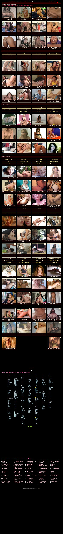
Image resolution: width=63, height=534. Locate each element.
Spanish (43, 437)
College (15, 435)
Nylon (36, 431)
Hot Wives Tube (5, 513)
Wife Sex (16, 524)
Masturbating (30, 448)
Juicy (29, 427)
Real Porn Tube (54, 520)
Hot (21, 466)
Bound (9, 456)
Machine (29, 443)
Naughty (36, 422)
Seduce (43, 424)
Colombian (16, 436)
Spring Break (44, 441)
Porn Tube (41, 519)
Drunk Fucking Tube (31, 505)
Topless (50, 425)
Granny (22, 453)
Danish (15, 453)
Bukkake (9, 462)
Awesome (9, 432)
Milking (29, 454)
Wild (49, 445)
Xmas (50, 450)
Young (50, 452)
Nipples (36, 425)
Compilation (16, 437)
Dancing (15, 452)
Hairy (22, 459)
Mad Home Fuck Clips (55, 519)
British (9, 460)
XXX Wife (41, 523)
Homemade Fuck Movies (44, 505)
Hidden (22, 462)
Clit (15, 431)
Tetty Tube (29, 526)
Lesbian (29, 438)
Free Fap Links (29, 512)
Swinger (43, 453)
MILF (29, 453)
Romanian (37, 467)
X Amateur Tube (42, 506)
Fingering (23, 434)
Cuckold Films (41, 507)
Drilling (15, 460)
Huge (22, 468)
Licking (29, 439)
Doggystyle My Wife (18, 513)
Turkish (50, 428)
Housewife (23, 467)
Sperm (43, 439)
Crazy (15, 441)
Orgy (36, 440)
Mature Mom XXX (30, 514)
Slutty (43, 435)
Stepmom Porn (17, 527)
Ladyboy (29, 434)
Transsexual (51, 427)
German (22, 447)
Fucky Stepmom (30, 517)
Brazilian (9, 458)
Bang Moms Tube (42, 516)
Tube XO (53, 510)
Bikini (8, 447)
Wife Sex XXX (41, 514)
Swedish (43, 451)
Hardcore (23, 461)
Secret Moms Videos (6, 526)
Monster (29, 457)
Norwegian (37, 426)
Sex (42, 426)
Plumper (36, 451)
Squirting (43, 443)
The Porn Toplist (5, 520)
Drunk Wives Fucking (18, 506)
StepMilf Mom (54, 517)
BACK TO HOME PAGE (31, 471)
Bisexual (9, 448)
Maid (29, 444)
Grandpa (22, 452)
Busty (9, 464)
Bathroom (9, 438)
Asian (9, 425)
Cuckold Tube (4, 510)
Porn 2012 (16, 505)
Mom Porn (53, 516)
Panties (36, 443)
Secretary (43, 423)
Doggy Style (16, 458)
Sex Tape (43, 427)
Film (22, 433)
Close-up (16, 432)
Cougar (15, 438)
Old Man (36, 435)
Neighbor (36, 423)
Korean (29, 431)
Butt (8, 465)
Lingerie (29, 440)
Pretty (36, 458)
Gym (22, 456)
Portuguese (37, 455)
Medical (29, 450)
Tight (49, 424)
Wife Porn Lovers (30, 527)
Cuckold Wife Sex (30, 507)
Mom (29, 456)
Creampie (16, 442)
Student (43, 448)
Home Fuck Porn (42, 512)
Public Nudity (37, 459)
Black (8, 450)
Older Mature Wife (54, 512)
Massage (29, 446)
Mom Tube (29, 513)
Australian (9, 431)
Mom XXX (29, 510)
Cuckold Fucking (17, 516)
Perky (36, 448)
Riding (36, 465)
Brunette (9, 461)
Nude (36, 427)
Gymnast (22, 457)
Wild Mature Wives (5, 519)
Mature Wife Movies (6, 512)
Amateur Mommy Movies (31, 506)
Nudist (36, 428)
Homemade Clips (42, 520)
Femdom (22, 430)
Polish (36, 452)
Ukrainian (50, 431)
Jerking (29, 425)
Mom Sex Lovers (5, 527)
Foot (22, 438)
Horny (22, 465)
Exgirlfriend (23, 422)
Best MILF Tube (17, 523)
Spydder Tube (17, 512)
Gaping (22, 446)
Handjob (22, 460)
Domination (16, 459)
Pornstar (36, 454)
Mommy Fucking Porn (55, 505)
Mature (29, 449)
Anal (8, 422)
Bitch (8, 449)
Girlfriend (22, 448)
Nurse (36, 430)
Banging (9, 437)
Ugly (49, 430)
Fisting (22, 436)
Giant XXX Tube (54, 522)
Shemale (43, 431)
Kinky (29, 429)
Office (36, 433)
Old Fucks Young (38, 437)
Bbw (8, 440)
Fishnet (22, 435)
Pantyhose (37, 444)
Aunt (8, 430)
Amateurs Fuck (5, 516)
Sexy (43, 428)
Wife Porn (4, 524)
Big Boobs (9, 444)
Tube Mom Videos (30, 524)
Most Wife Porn (42, 524)
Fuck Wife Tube (5, 507)
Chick (15, 426)
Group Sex (23, 455)
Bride (8, 459)
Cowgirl (15, 440)
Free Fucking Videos (18, 520)
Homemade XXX (42, 527)
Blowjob (9, 452)
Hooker (22, 464)
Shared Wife (44, 429)
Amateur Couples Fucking (32, 520)
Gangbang (23, 445)
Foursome (23, 440)
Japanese (30, 424)
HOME (3, 2)
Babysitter (9, 435)
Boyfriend (9, 457)
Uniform (50, 433)
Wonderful (50, 446)
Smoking (43, 436)
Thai (49, 422)
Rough (36, 468)
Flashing (22, 437)
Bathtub (9, 439)
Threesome (51, 423)
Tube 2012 (41, 509)
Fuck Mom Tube (30, 516)
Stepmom (43, 444)
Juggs (29, 426)
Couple (15, 439)
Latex (29, 435)
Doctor (15, 457)
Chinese (15, 427)
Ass (8, 426)
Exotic (22, 423)
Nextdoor (36, 424)
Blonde (9, 451)
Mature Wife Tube (17, 517)
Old (35, 434)
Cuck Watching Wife (6, 509)
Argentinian (10, 424)
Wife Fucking (53, 507)
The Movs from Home (31, 519)
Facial (22, 427)
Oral (35, 438)
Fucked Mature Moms (18, 509)
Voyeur (50, 438)
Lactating (29, 433)
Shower (43, 432)
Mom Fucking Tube (18, 519)
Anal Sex (4, 506)
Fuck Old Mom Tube (55, 514)
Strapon (43, 446)
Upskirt (50, 434)
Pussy (36, 461)
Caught (15, 422)
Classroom (16, 430)
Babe (8, 434)
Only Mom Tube (30, 523)
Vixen (50, 437)
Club (15, 433)
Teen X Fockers (54, 526)
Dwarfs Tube (29, 522)
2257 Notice (38, 533)
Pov (35, 456)
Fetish (22, 431)
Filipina (22, 432)
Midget (29, 452)
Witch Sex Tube (5, 523)
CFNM (15, 423)
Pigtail (36, 450)
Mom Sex (53, 509)
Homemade (23, 463)
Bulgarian (9, 463)
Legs (29, 437)
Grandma (23, 451)
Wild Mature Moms (5, 522)
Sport (43, 440)
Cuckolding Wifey (17, 510)
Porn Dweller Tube (42, 526)
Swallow (43, 450)
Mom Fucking (17, 514)
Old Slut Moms (54, 524)
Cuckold (15, 444)
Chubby (15, 428)
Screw (43, 422)
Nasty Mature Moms (43, 513)
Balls (8, 436)
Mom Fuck (4, 505)
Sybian (43, 454)
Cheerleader (16, 425)
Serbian (43, 425)
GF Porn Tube (41, 522)
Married (29, 445)
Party (36, 445)
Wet (49, 442)
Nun (35, 429)
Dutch (15, 461)
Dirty (15, 456)
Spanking (43, 438)
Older (36, 436)
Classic (15, 429)
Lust (29, 441)
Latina (29, 436)
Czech (15, 449)
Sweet (43, 452)
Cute (15, 448)
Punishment (37, 460)
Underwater (51, 432)
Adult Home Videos (55, 513)
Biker (8, 446)
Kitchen (29, 430)
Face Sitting (23, 426)
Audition (9, 429)
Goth (22, 450)
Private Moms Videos (18, 526)
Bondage (9, 453)
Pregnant (36, 457)
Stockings (43, 445)
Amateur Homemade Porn (56, 506)
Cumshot (16, 446)
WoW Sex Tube (17, 522)
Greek (22, 454)
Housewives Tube (54, 523)
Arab (8, 423)
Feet (22, 429)
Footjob (22, 439)
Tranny (50, 426)
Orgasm (36, 439)
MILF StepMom (42, 517)
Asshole (9, 428)
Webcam (50, 441)
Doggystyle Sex (30, 509)
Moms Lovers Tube (5, 514)
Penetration (37, 446)
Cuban (15, 443)
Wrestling (50, 447)
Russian (36, 469)
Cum (15, 445)
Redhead (36, 463)
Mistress (29, 455)
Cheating (16, 424)
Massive (29, 447)
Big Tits (9, 445)
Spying (43, 442)
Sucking (43, 449)
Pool (36, 453)
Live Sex (59, 2)
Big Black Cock (10, 443)
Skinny (43, 433)
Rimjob (36, 466)
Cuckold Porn (17, 507)
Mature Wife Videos (43, 510)
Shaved (43, 430)
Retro (36, 464)
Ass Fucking (10, 427)
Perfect (36, 447)
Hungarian (23, 469)
